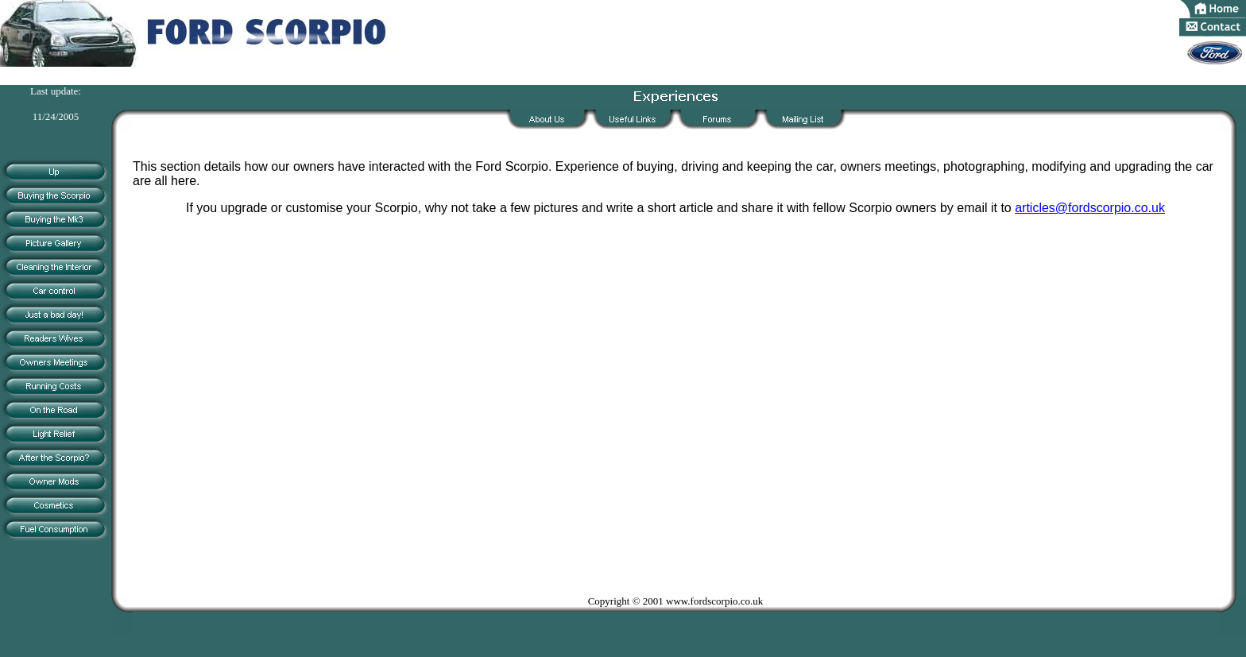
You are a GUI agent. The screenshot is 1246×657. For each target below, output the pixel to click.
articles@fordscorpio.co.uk (1090, 207)
